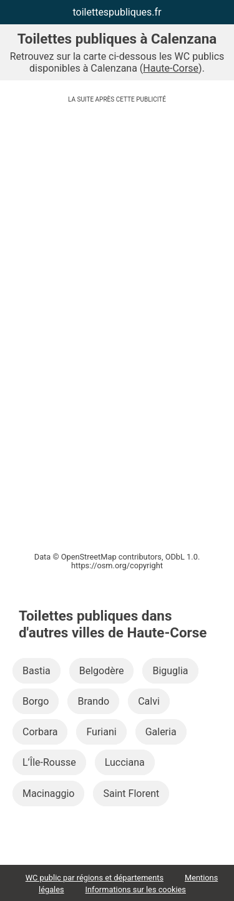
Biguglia (170, 671)
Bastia (36, 671)
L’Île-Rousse (49, 762)
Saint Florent (131, 793)
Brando (93, 701)
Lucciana (125, 762)
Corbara (39, 732)
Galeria (161, 732)
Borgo (35, 701)
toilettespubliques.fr (116, 12)
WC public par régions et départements (94, 877)
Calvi (149, 701)
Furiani (101, 732)
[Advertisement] (117, 205)
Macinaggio (48, 793)
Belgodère (101, 671)
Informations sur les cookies (135, 889)
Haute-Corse (170, 68)
